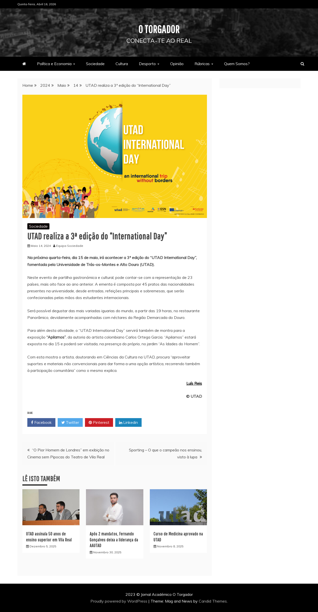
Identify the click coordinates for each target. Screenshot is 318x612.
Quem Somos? (237, 63)
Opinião (177, 63)
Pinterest (99, 422)
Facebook (41, 422)
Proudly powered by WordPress (119, 601)
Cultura (122, 63)
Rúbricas (202, 63)
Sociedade (95, 63)
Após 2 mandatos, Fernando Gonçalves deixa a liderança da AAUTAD (114, 539)
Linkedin (128, 422)
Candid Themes (213, 601)
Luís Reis (194, 383)
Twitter (70, 422)
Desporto (147, 63)
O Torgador (159, 28)
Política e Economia (54, 63)
